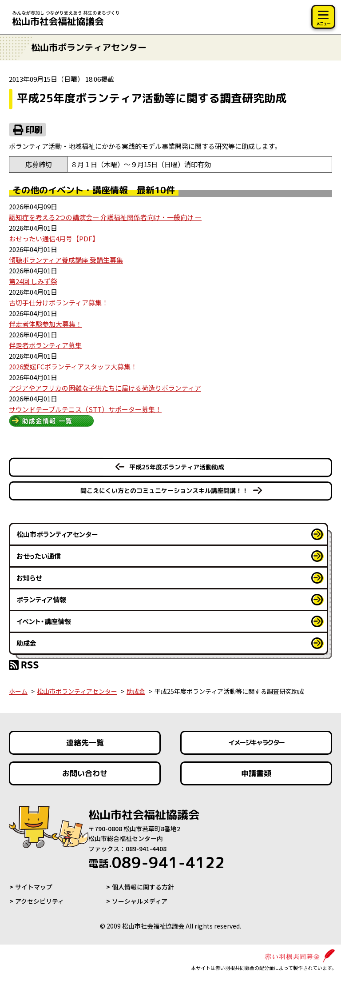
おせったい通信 (38, 556)
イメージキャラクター (256, 742)
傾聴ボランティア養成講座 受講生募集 (66, 259)
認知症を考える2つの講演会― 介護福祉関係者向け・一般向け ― (105, 217)
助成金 (26, 643)
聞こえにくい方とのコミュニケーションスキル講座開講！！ (164, 490)
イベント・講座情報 (43, 621)
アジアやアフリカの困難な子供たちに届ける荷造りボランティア (105, 387)
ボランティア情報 (41, 599)
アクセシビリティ (39, 901)
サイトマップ (33, 886)
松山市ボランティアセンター (57, 534)
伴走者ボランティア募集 (45, 345)
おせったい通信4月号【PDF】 (54, 238)
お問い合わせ (84, 773)
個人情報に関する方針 (143, 886)
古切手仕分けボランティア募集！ (58, 302)
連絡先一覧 (85, 742)
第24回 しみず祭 (33, 281)
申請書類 (256, 773)
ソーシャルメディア (139, 901)
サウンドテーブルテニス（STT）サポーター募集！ (85, 409)
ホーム (18, 691)
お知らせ (29, 577)
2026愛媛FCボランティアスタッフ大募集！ (73, 366)
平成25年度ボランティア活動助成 (176, 467)
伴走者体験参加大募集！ (45, 323)
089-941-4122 (156, 862)
